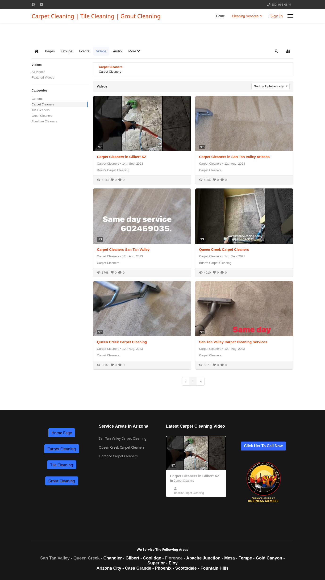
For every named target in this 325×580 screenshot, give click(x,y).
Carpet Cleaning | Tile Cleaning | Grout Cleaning (96, 16)
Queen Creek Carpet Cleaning (122, 342)
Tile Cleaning (61, 464)
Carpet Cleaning (61, 448)
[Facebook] (33, 4)
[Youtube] (41, 4)
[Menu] (290, 16)
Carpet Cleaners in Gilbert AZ (121, 157)
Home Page (61, 432)
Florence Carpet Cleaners (118, 456)
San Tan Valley (55, 558)
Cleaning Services (245, 16)
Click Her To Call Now (263, 446)
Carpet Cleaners (43, 104)
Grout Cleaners (42, 115)
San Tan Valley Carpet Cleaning (122, 438)
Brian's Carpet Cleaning (113, 170)
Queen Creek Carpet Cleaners (224, 249)
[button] (134, 51)
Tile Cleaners (41, 110)
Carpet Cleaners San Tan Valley (123, 249)
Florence (174, 558)
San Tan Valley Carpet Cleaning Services (233, 342)
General (37, 98)
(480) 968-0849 (281, 5)
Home (220, 16)
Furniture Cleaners (44, 121)
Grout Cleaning (61, 481)
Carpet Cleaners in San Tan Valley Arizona (234, 157)
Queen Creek (86, 558)
